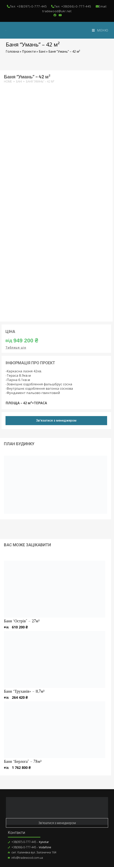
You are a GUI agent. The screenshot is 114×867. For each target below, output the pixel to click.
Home (8, 81)
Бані (42, 51)
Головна (12, 51)
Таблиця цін (16, 347)
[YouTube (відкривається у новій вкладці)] (59, 15)
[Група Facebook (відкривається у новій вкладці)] (54, 15)
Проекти (29, 51)
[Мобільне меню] (100, 30)
